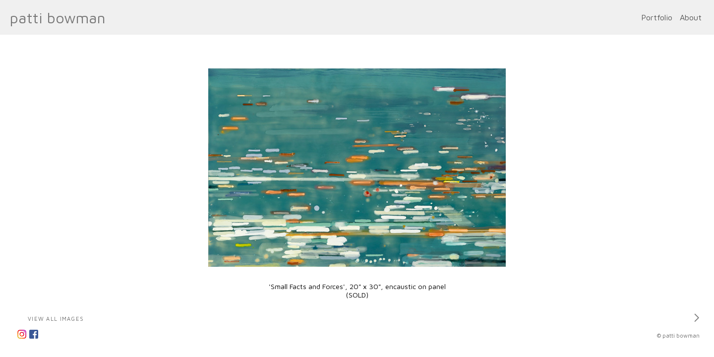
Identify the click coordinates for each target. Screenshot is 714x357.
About (691, 17)
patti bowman (58, 17)
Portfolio (656, 17)
